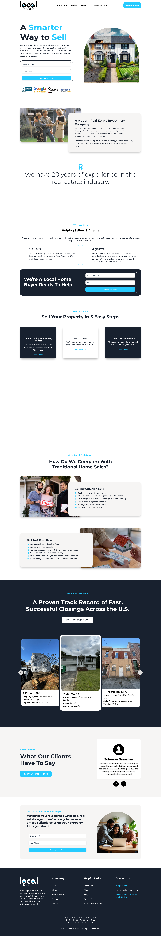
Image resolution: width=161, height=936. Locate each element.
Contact (55, 903)
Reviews (74, 5)
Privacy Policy (90, 899)
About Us (85, 5)
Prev (20, 672)
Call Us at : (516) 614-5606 (78, 620)
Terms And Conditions (94, 903)
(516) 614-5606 (133, 5)
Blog (86, 894)
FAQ (106, 5)
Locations (88, 886)
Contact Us (97, 5)
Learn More (38, 354)
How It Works (62, 5)
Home (55, 886)
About (55, 890)
